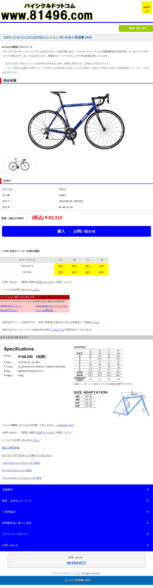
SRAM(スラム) (9, 310)
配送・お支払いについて (75, 501)
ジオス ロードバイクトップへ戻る (21, 462)
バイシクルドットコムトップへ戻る (22, 477)
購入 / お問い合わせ (76, 231)
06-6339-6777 (76, 562)
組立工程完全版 (10, 447)
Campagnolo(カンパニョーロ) (52, 306)
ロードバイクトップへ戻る (17, 470)
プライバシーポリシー (75, 534)
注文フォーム (44, 282)
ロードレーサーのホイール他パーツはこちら (27, 455)
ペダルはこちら (65, 425)
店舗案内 (75, 490)
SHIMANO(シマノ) (11, 306)
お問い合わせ (75, 545)
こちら (35, 289)
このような (58, 329)
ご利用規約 (75, 512)
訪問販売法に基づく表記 (75, 523)
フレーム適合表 (45, 310)
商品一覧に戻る (138, 28)
